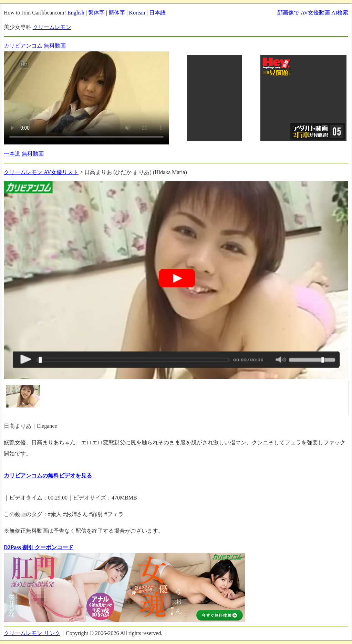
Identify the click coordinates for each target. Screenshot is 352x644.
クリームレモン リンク (32, 633)
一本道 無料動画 (24, 154)
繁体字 (96, 13)
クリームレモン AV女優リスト (41, 172)
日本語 (157, 13)
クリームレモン (52, 27)
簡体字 (116, 13)
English (76, 13)
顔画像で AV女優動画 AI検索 (312, 13)
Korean (137, 13)
